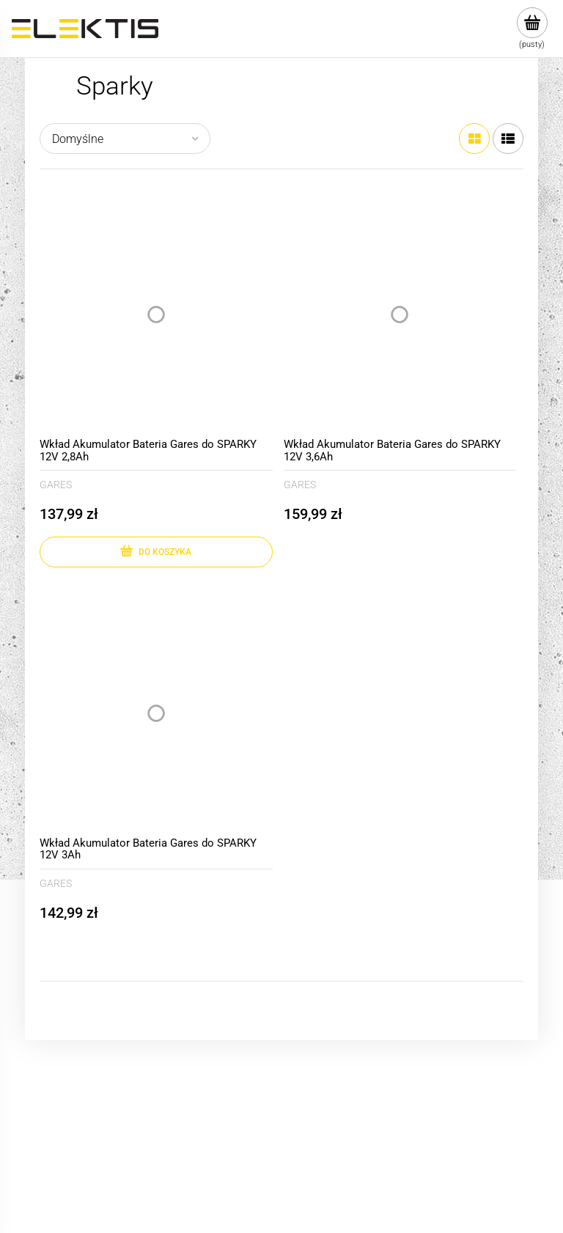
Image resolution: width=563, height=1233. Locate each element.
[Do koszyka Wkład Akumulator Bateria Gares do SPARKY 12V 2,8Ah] (156, 552)
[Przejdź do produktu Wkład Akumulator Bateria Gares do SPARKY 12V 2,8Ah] (156, 315)
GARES (56, 484)
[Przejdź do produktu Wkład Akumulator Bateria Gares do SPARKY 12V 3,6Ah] (400, 315)
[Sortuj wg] (125, 138)
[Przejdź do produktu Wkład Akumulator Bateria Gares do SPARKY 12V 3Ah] (156, 713)
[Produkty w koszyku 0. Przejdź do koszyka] (531, 28)
